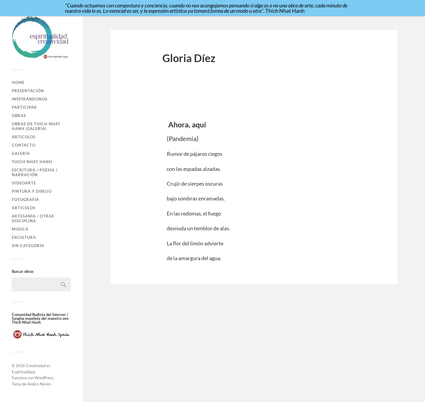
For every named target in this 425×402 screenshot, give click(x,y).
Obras (19, 115)
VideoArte (24, 183)
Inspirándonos (30, 99)
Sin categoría (28, 245)
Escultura (24, 237)
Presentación (28, 90)
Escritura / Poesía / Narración (35, 172)
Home (18, 82)
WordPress (44, 377)
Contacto (23, 145)
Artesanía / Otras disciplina (33, 218)
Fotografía (25, 199)
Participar (24, 107)
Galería (21, 153)
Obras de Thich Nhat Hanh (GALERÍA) (36, 126)
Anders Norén (39, 384)
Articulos (23, 136)
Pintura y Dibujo (32, 191)
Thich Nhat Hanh (32, 161)
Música (20, 229)
